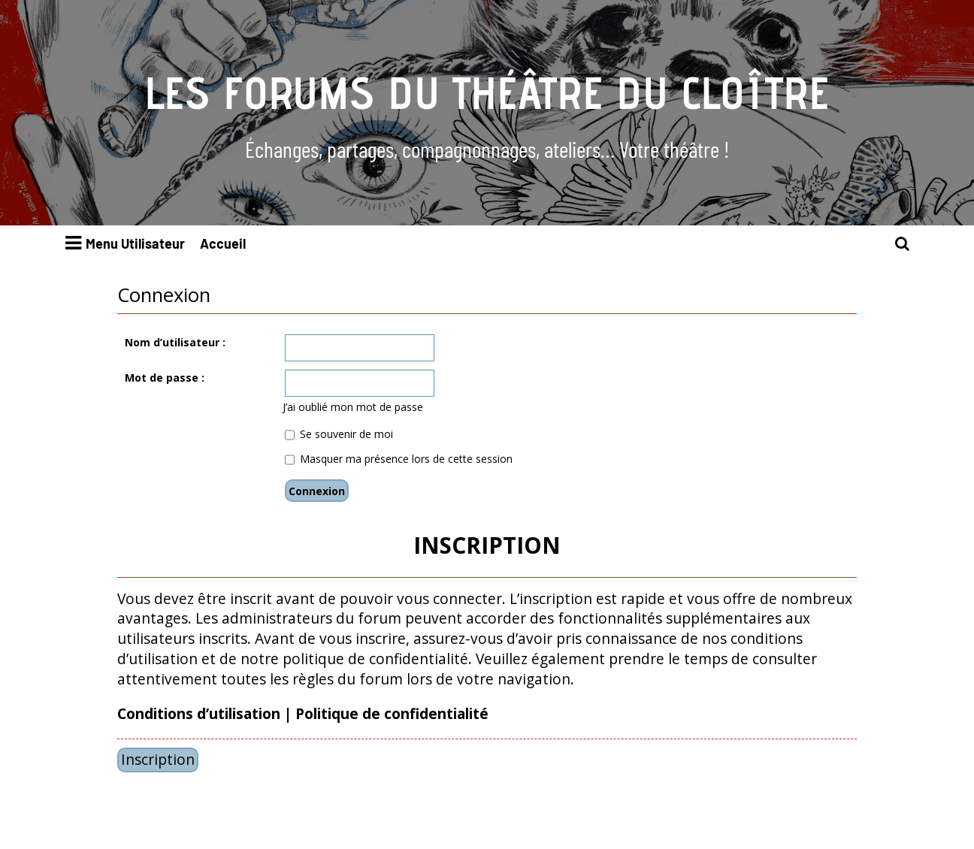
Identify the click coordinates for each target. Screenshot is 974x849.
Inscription (158, 759)
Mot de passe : (164, 377)
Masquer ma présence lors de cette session (399, 459)
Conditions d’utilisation (198, 714)
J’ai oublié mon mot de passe (353, 407)
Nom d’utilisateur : (175, 342)
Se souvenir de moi (339, 434)
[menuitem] (902, 244)
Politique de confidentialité (392, 714)
